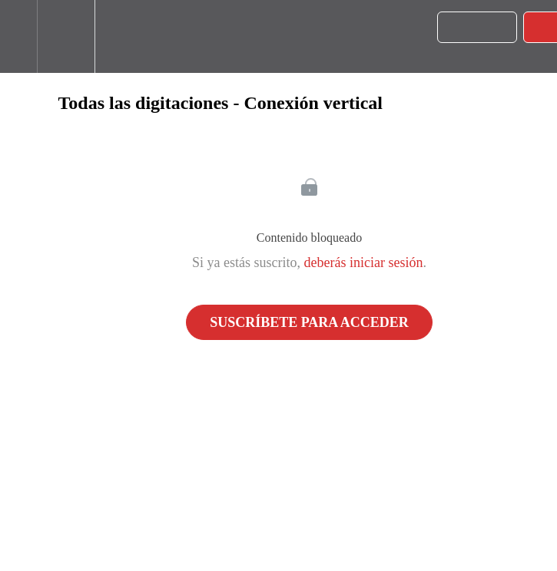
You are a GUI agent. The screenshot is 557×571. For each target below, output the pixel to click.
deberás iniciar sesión (363, 262)
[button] (18, 36)
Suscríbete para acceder (309, 322)
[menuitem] (65, 36)
